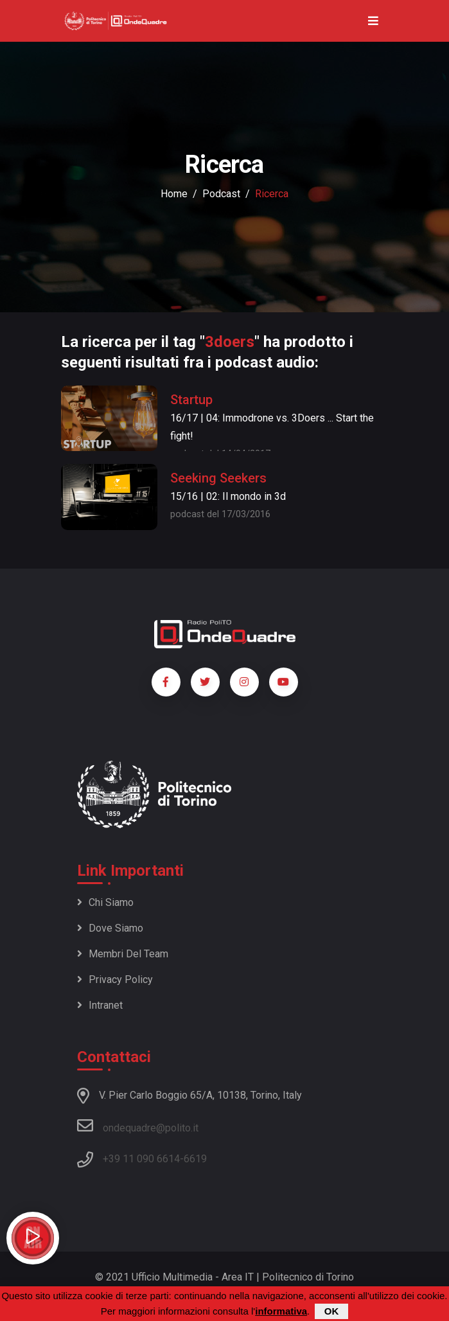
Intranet (100, 1005)
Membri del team (122, 954)
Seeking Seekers (218, 478)
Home (174, 194)
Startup (191, 399)
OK (331, 1311)
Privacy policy (115, 979)
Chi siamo (105, 902)
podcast (221, 194)
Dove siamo (110, 928)
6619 (195, 1159)
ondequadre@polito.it (137, 1125)
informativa (281, 1311)
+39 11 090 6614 (141, 1159)
